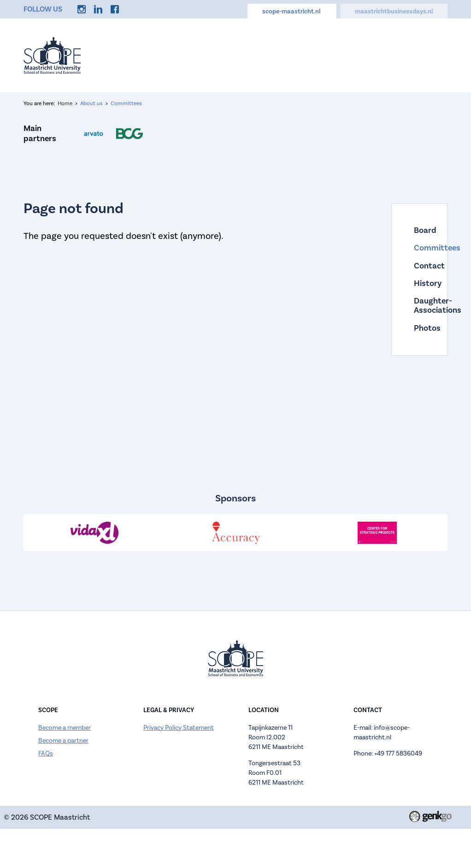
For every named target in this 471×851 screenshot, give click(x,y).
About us (246, 54)
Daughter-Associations (419, 306)
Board (419, 230)
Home (169, 54)
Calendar (290, 54)
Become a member (64, 728)
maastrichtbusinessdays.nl (394, 11)
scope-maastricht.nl (292, 11)
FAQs (45, 754)
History (419, 283)
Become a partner (63, 741)
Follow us (43, 9)
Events (205, 54)
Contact (419, 266)
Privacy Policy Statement (178, 728)
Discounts (391, 54)
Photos (419, 328)
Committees (126, 103)
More (431, 54)
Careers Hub (340, 54)
